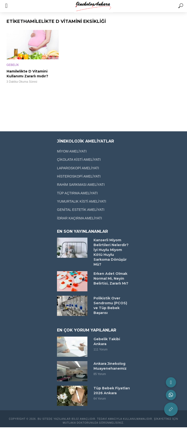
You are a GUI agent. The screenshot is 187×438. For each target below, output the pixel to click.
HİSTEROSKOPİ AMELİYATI (79, 176)
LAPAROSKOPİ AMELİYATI (78, 168)
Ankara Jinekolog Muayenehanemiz (110, 366)
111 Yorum (100, 349)
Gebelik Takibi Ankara (107, 341)
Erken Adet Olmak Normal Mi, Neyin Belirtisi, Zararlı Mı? (111, 278)
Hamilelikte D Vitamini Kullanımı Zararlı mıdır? (27, 73)
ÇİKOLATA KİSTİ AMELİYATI (79, 159)
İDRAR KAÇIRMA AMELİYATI (79, 218)
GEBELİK (13, 65)
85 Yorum (100, 374)
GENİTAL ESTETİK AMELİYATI (80, 210)
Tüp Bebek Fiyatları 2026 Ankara (112, 390)
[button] (171, 409)
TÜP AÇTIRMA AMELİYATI (77, 193)
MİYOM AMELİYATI (72, 151)
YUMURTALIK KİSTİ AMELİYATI (81, 201)
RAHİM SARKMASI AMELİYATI (81, 185)
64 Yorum (100, 398)
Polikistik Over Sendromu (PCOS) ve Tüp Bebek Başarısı (110, 305)
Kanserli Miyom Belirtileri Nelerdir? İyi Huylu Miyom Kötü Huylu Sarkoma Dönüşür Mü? (111, 252)
